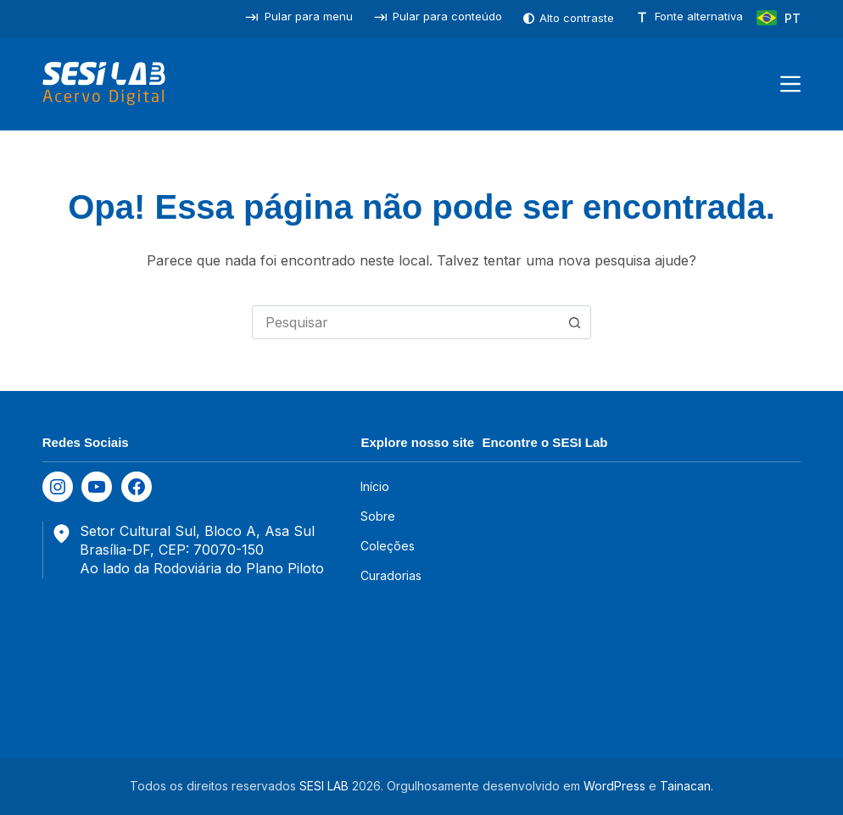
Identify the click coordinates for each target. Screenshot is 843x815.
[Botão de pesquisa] (574, 322)
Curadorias (391, 575)
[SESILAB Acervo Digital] (103, 84)
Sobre (377, 516)
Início (374, 486)
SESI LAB (324, 786)
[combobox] (405, 322)
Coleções (387, 546)
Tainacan (685, 786)
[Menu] (790, 84)
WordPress (614, 786)
